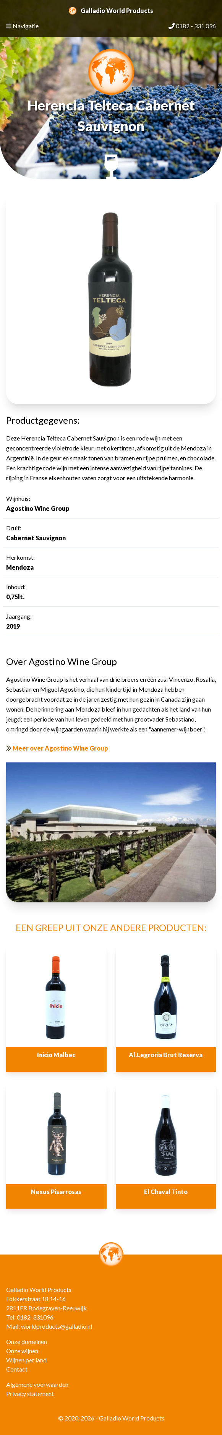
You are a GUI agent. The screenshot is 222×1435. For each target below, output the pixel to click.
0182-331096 (35, 1317)
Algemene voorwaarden (37, 1384)
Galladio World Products (111, 10)
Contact (17, 1369)
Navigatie (22, 25)
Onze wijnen (22, 1350)
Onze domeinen (26, 1341)
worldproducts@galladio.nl (56, 1326)
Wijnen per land (26, 1359)
